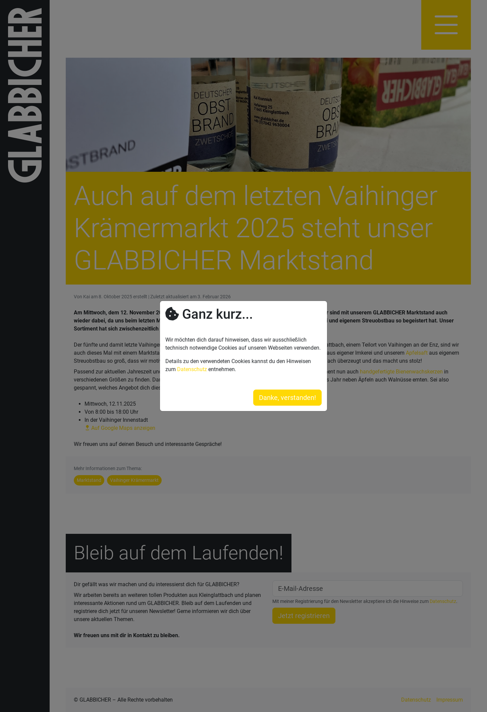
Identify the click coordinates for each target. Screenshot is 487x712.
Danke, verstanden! (287, 398)
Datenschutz (192, 369)
